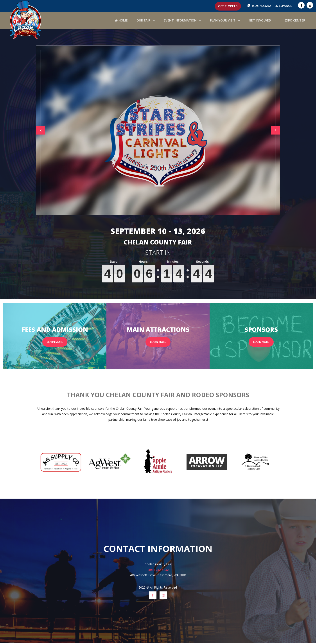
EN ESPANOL (283, 6)
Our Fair (143, 20)
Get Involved (260, 20)
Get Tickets (228, 6)
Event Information (181, 20)
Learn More (55, 342)
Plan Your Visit (223, 20)
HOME (121, 20)
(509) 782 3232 (261, 6)
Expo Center (294, 20)
